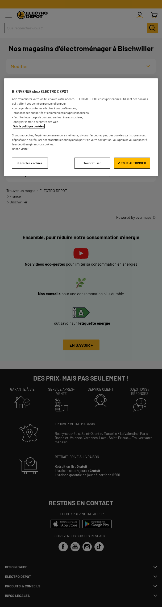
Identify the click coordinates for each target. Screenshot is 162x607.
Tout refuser (92, 163)
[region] (81, 127)
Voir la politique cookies (28, 126)
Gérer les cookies (30, 163)
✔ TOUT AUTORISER (132, 163)
